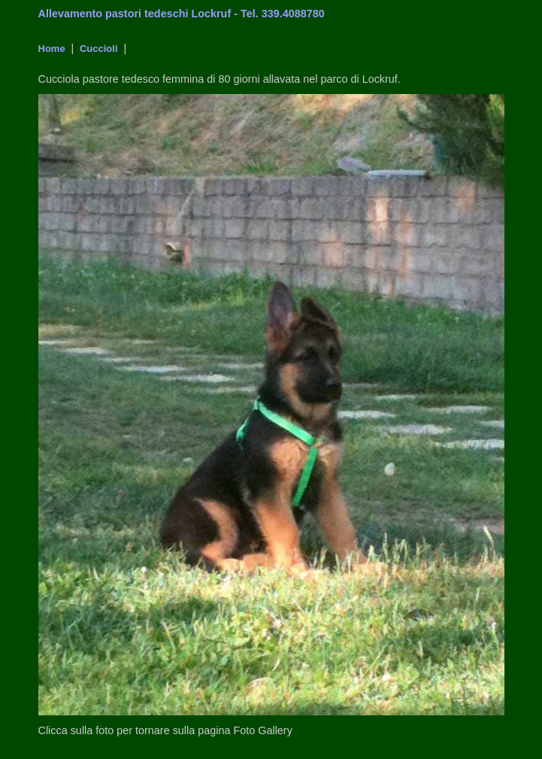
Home (51, 48)
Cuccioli (97, 48)
